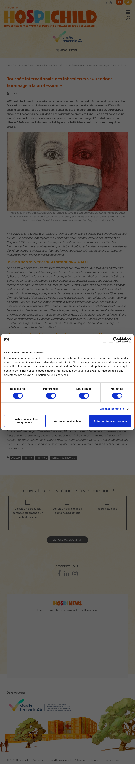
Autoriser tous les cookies (110, 421)
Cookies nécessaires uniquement (25, 421)
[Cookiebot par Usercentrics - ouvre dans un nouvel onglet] (115, 339)
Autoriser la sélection (67, 421)
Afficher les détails (112, 408)
